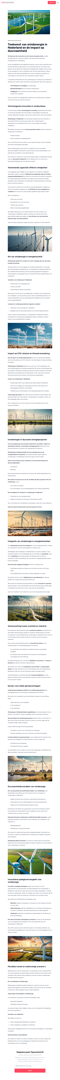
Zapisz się (51, 2)
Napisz (30, 1070)
